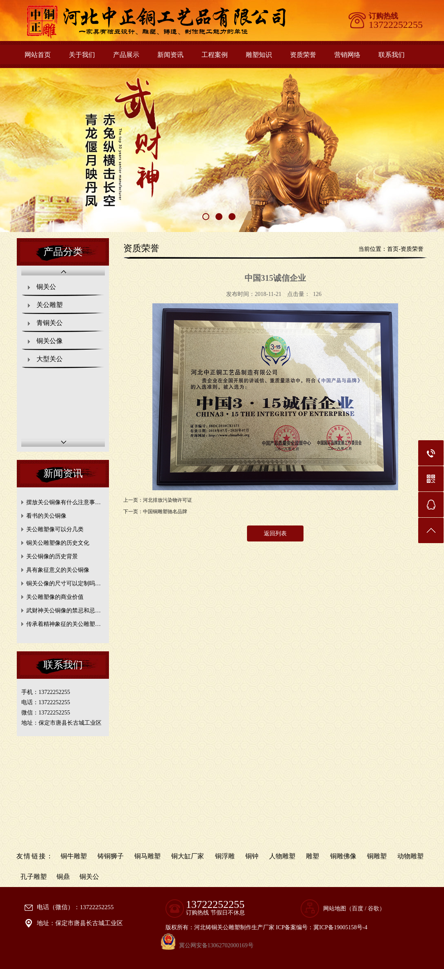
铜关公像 (49, 340)
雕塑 (312, 856)
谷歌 (373, 908)
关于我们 (82, 54)
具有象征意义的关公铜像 (57, 570)
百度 (357, 908)
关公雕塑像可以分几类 (55, 529)
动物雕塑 (410, 856)
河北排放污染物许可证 (167, 500)
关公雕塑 (49, 304)
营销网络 (347, 54)
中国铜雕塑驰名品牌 (165, 511)
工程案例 (215, 54)
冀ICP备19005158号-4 (340, 927)
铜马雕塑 (147, 856)
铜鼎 (63, 876)
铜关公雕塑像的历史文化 (57, 543)
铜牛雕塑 (74, 856)
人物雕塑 (282, 856)
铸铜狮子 (110, 856)
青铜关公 (49, 322)
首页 (393, 249)
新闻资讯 (170, 54)
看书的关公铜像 (46, 516)
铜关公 (46, 286)
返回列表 (275, 533)
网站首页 (38, 54)
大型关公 (49, 358)
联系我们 (391, 54)
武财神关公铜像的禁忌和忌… (63, 610)
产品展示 (126, 54)
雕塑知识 (259, 54)
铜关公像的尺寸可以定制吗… (63, 583)
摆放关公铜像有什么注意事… (63, 502)
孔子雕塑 (33, 876)
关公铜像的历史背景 (52, 556)
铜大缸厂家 (187, 856)
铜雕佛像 (343, 856)
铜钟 (251, 856)
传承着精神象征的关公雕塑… (63, 624)
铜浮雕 (225, 856)
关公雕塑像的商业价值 (55, 597)
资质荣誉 (303, 54)
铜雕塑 (377, 856)
